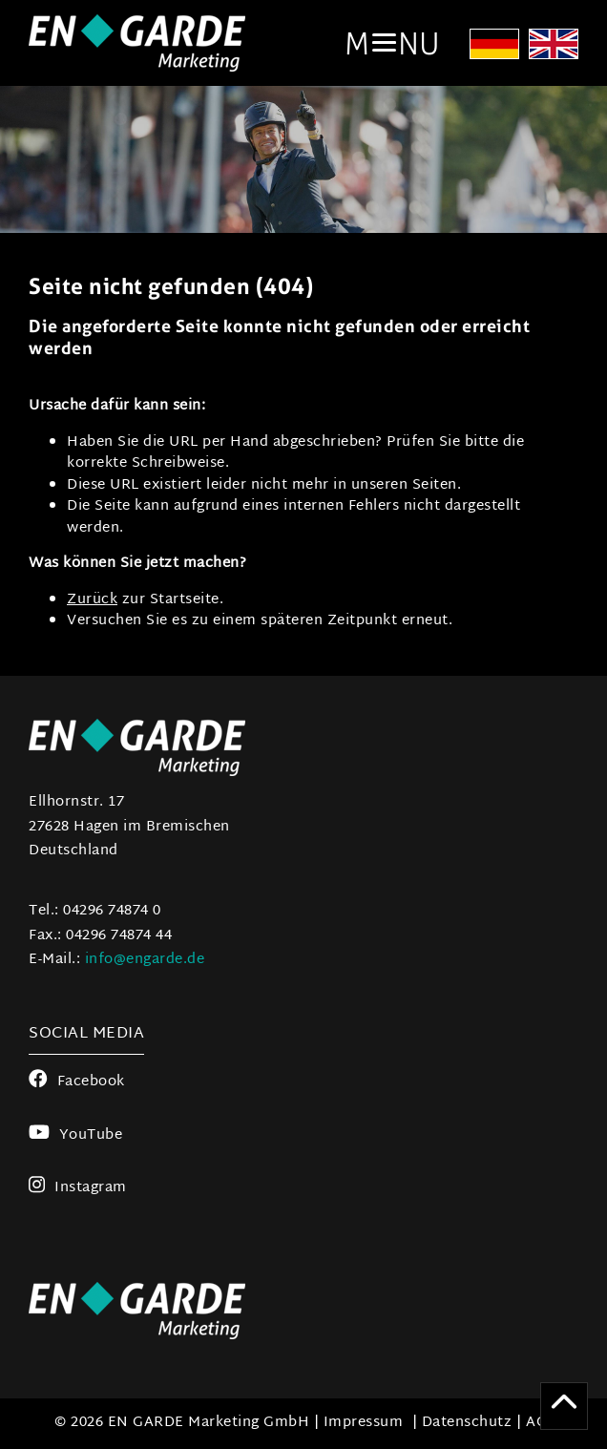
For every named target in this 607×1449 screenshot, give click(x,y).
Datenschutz (467, 1423)
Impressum (364, 1423)
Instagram (78, 1188)
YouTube (75, 1135)
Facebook (77, 1082)
